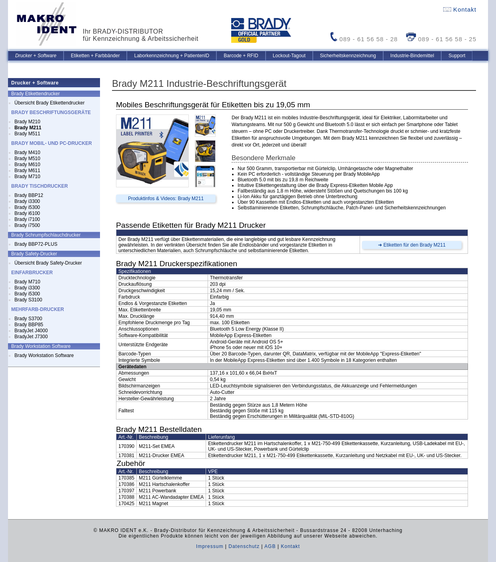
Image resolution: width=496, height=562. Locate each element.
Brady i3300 (27, 201)
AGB (270, 546)
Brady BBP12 (28, 195)
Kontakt (459, 9)
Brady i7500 (27, 225)
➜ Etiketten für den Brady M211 (412, 245)
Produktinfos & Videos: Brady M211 (166, 198)
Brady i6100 (27, 213)
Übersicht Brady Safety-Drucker (48, 263)
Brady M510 (27, 158)
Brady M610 (27, 164)
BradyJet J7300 (31, 336)
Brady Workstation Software (44, 355)
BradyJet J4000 (31, 330)
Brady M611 (27, 170)
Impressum (209, 546)
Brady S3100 (28, 300)
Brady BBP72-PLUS (35, 244)
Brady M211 (27, 127)
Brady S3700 (28, 318)
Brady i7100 (27, 219)
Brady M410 (27, 152)
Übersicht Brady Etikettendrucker (49, 103)
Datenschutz (244, 546)
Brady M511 (27, 133)
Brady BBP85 (28, 324)
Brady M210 (27, 121)
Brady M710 (27, 176)
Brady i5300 (27, 207)
